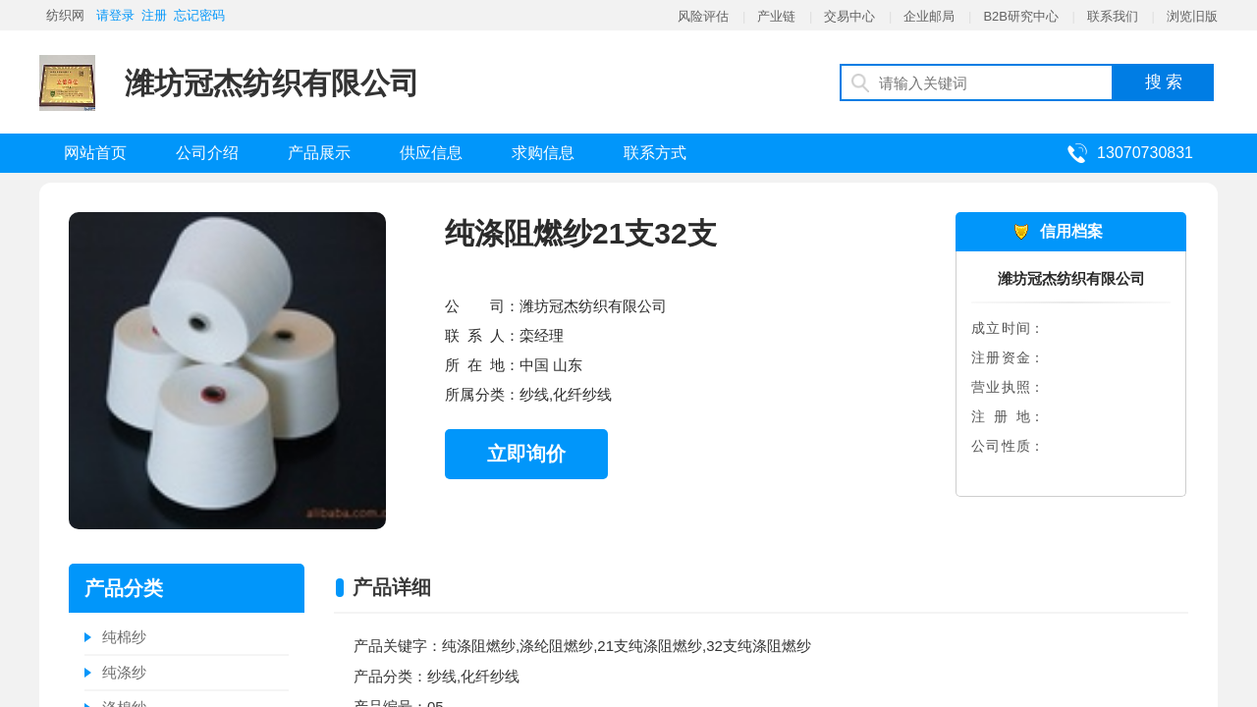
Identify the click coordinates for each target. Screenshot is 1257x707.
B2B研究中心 (1021, 16)
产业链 (776, 16)
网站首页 (95, 152)
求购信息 (543, 152)
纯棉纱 (124, 636)
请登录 (115, 15)
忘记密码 (199, 15)
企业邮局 (929, 16)
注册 (154, 15)
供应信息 (431, 152)
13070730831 (1145, 152)
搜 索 (1164, 82)
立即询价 (526, 453)
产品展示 (319, 152)
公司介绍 (207, 152)
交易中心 (849, 16)
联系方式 (655, 152)
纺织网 (65, 15)
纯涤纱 (124, 672)
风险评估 (703, 16)
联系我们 (1112, 16)
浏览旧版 (1192, 16)
